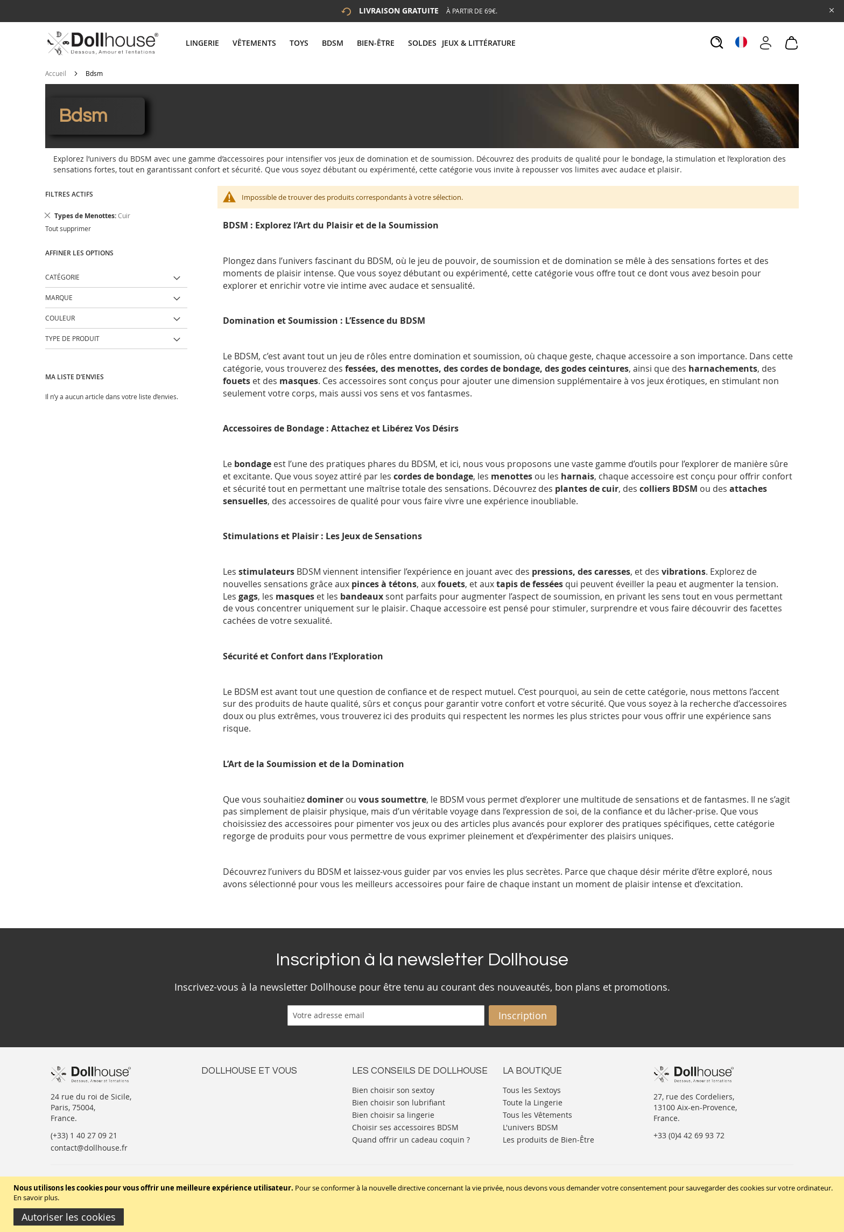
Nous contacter (228, 1089)
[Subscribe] (523, 1015)
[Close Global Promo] (830, 9)
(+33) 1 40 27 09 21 (84, 1135)
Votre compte (225, 1100)
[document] (423, 1204)
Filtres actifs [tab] (69, 194)
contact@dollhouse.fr (89, 1148)
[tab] (352, 42)
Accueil (55, 73)
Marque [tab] (59, 297)
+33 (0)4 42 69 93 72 (689, 1135)
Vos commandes (230, 1121)
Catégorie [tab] (62, 277)
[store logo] (102, 43)
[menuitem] (208, 42)
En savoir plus (35, 1197)
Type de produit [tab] (72, 338)
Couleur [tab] (60, 318)
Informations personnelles (249, 1110)
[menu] (352, 42)
